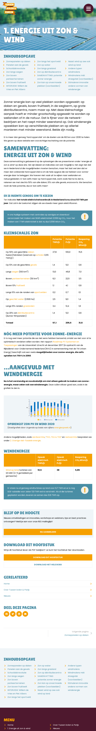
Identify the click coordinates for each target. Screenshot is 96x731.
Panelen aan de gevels (17, 65)
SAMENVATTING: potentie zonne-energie (49, 77)
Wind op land (12, 470)
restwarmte (71, 437)
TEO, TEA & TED (53, 437)
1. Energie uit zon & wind (19, 728)
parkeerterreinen (21, 278)
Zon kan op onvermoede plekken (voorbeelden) (49, 84)
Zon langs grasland (46, 68)
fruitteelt (20, 285)
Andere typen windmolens (75, 70)
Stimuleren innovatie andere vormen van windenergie (78, 86)
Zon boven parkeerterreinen (15, 77)
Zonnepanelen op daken (18, 61)
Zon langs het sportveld (48, 61)
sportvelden (41, 292)
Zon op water (43, 65)
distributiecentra (26, 312)
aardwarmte (38, 437)
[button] (6, 614)
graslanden (28, 306)
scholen (40, 255)
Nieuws (7, 595)
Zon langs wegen (14, 72)
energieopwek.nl (62, 427)
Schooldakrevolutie (15, 68)
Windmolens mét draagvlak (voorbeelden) (80, 77)
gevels (33, 264)
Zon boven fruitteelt (16, 82)
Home (7, 583)
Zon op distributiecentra (49, 72)
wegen (15, 271)
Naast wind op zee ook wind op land (79, 63)
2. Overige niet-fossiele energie (25, 440)
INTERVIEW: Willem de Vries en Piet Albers (16, 87)
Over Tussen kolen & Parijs (17, 589)
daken (31, 252)
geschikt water (16, 299)
